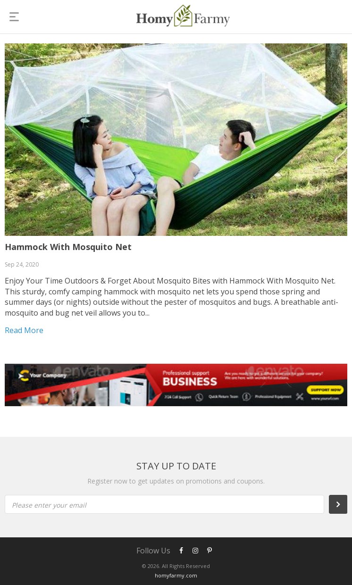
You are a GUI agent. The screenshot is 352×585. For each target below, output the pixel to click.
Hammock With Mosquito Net (68, 246)
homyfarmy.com (176, 575)
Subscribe (343, 504)
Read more (24, 330)
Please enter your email (49, 505)
